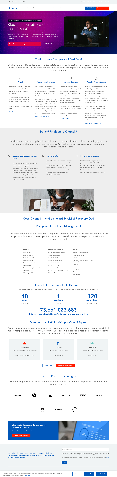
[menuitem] (28, 273)
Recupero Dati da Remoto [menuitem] (55, 268)
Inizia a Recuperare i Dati (65, 365)
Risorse (89, 2)
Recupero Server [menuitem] (28, 255)
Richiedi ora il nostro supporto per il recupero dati (24, 44)
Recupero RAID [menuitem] (27, 252)
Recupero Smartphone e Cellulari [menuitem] (32, 268)
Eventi (95, 2)
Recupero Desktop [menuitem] (28, 257)
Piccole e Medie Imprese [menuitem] (80, 252)
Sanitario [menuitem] (75, 264)
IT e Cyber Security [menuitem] (78, 267)
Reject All (89, 473)
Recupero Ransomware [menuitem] (55, 260)
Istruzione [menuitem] (76, 269)
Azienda (100, 2)
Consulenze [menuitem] (76, 272)
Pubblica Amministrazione (93, 123)
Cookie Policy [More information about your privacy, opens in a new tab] (27, 475)
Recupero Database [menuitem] (54, 255)
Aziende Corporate (65, 118)
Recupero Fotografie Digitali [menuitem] (56, 252)
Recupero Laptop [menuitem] (28, 260)
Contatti (107, 2)
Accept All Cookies (101, 473)
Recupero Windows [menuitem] (54, 263)
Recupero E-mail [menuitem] (53, 257)
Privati (11, 111)
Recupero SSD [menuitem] (27, 265)
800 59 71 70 (90, 8)
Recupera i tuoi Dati (102, 8)
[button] (10, 50)
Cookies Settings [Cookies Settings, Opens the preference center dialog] (77, 473)
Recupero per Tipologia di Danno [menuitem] (58, 270)
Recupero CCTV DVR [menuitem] (54, 265)
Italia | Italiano (12, 1)
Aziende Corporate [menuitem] (78, 255)
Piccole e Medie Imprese (42, 116)
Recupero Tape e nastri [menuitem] (29, 270)
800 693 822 (48, 44)
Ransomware (41, 8)
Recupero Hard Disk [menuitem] (29, 263)
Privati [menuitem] (75, 257)
